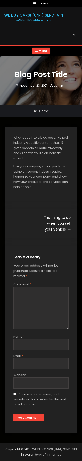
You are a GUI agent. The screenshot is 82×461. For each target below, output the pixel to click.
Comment (22, 284)
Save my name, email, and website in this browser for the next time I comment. (40, 399)
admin (58, 85)
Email (18, 356)
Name (19, 336)
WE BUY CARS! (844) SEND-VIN (33, 15)
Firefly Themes (50, 454)
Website (19, 375)
